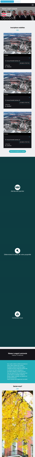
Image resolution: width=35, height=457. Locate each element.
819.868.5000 (11, 10)
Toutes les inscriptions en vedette (17, 151)
